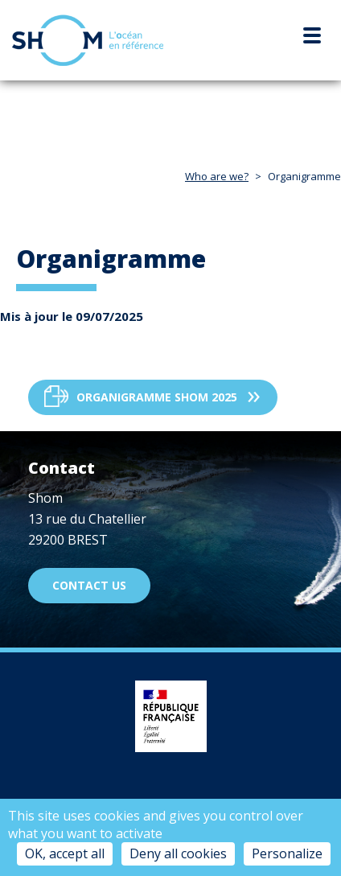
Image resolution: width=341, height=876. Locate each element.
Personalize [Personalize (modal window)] (287, 853)
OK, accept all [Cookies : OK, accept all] (65, 853)
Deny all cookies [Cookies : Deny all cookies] (178, 853)
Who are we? (217, 176)
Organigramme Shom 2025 (156, 397)
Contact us (89, 585)
